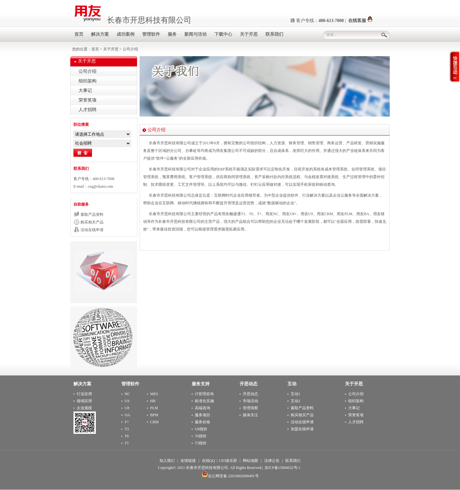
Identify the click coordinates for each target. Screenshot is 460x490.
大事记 (85, 90)
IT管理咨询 (204, 394)
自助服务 (81, 204)
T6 (127, 436)
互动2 (295, 401)
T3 (127, 429)
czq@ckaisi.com (100, 186)
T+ (127, 422)
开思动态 (250, 394)
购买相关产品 (91, 222)
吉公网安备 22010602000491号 (230, 476)
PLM (154, 408)
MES (154, 394)
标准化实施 (204, 401)
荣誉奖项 (87, 100)
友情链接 (188, 460)
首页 (95, 49)
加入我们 (167, 460)
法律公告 (272, 460)
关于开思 (111, 49)
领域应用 (84, 401)
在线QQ (208, 460)
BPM (154, 415)
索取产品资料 (91, 214)
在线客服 (360, 20)
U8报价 (201, 429)
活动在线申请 (91, 230)
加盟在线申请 (302, 429)
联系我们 (81, 168)
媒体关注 (250, 415)
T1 (127, 443)
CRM (154, 422)
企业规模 (84, 408)
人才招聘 (87, 109)
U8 (127, 408)
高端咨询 (202, 408)
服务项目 (202, 415)
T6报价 (201, 436)
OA (127, 415)
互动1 (295, 394)
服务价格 (202, 422)
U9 (127, 401)
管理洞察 (250, 408)
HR (153, 401)
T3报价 (201, 443)
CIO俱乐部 (228, 460)
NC (127, 394)
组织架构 (87, 81)
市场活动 (250, 401)
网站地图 (250, 460)
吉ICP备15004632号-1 (282, 467)
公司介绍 (87, 71)
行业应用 (84, 394)
